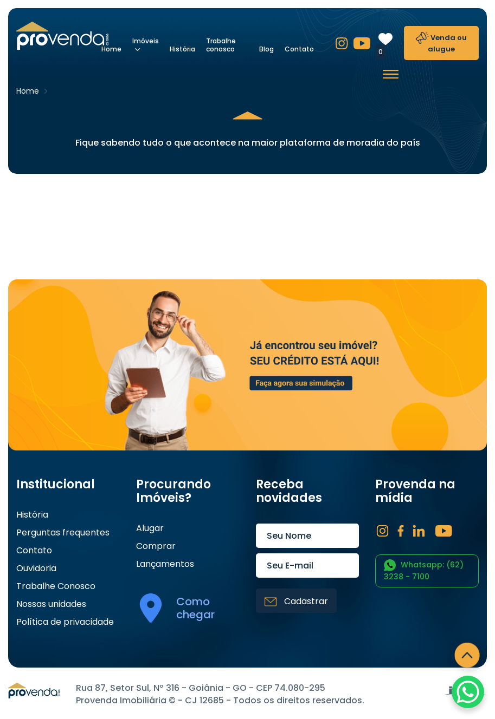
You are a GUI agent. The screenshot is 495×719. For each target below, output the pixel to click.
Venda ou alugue (441, 43)
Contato (299, 49)
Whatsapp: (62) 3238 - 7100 (424, 570)
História (182, 49)
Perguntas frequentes (63, 533)
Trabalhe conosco (221, 45)
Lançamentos (165, 564)
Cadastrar (296, 601)
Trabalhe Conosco (55, 586)
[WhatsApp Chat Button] (468, 692)
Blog (266, 49)
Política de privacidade (65, 622)
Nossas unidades (51, 604)
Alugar (150, 528)
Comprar (156, 546)
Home (111, 49)
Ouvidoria (36, 568)
